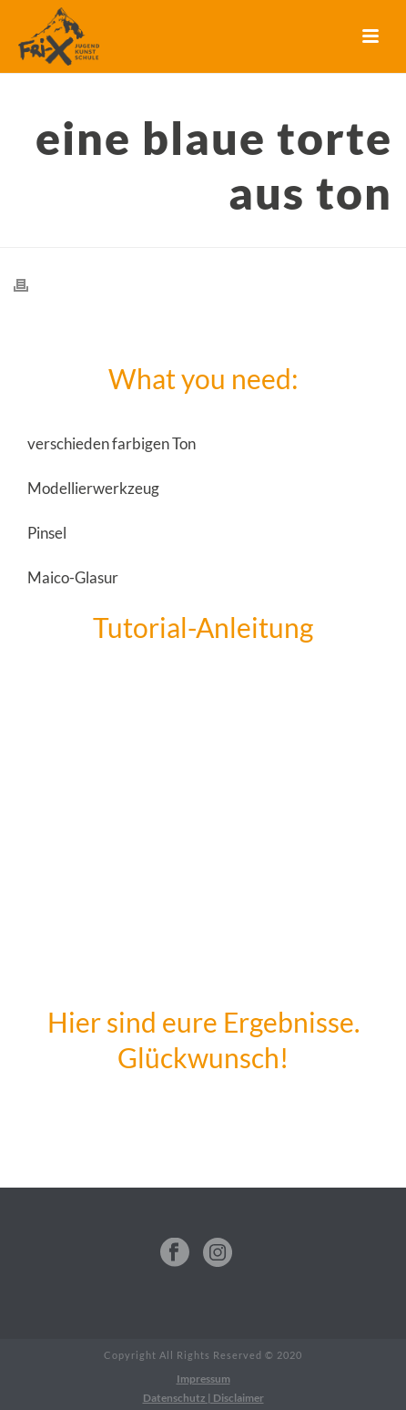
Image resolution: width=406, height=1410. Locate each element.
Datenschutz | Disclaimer (203, 1398)
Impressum (203, 1378)
